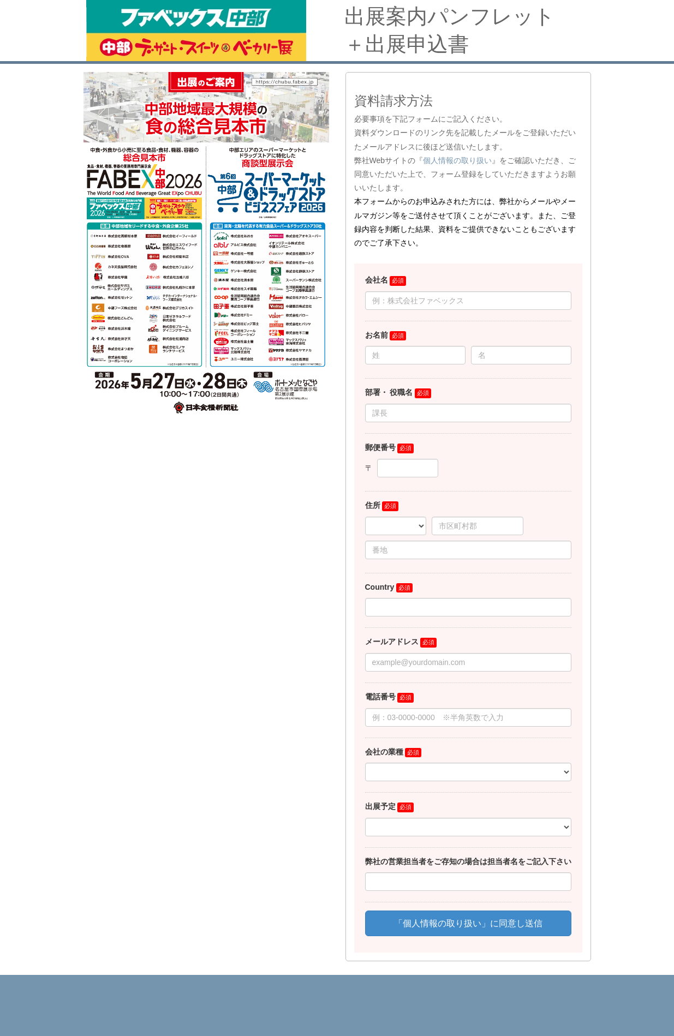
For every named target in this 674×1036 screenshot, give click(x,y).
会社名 (376, 280)
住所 (372, 505)
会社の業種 (384, 751)
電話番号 (380, 696)
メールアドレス (392, 641)
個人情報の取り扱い (457, 160)
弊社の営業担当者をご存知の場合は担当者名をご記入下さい (468, 861)
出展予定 (380, 806)
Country (380, 587)
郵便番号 (380, 447)
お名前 (376, 335)
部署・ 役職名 (389, 392)
